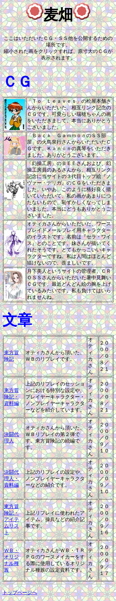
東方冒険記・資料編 (11, 397)
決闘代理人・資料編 (11, 478)
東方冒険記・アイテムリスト (11, 519)
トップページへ (19, 592)
